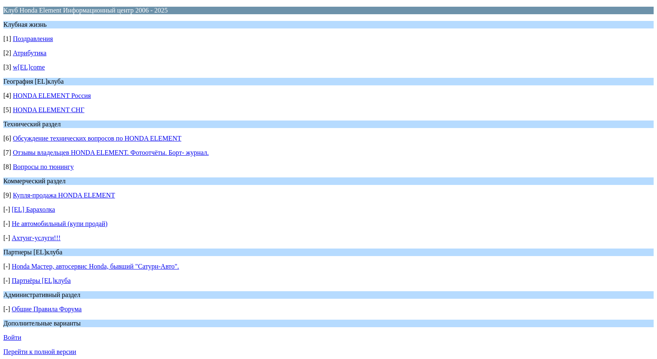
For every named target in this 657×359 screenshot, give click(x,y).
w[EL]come (29, 67)
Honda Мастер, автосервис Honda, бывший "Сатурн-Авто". (95, 266)
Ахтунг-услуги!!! (36, 237)
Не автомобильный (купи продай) (60, 223)
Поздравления (33, 38)
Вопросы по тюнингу (43, 166)
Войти (12, 337)
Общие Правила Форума (47, 309)
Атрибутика (30, 52)
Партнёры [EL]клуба (41, 280)
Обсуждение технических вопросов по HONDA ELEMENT (97, 138)
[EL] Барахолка (33, 209)
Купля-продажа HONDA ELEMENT (64, 195)
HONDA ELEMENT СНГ (49, 109)
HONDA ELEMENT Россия (52, 95)
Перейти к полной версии (39, 351)
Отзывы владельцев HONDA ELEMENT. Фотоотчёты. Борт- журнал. (111, 152)
